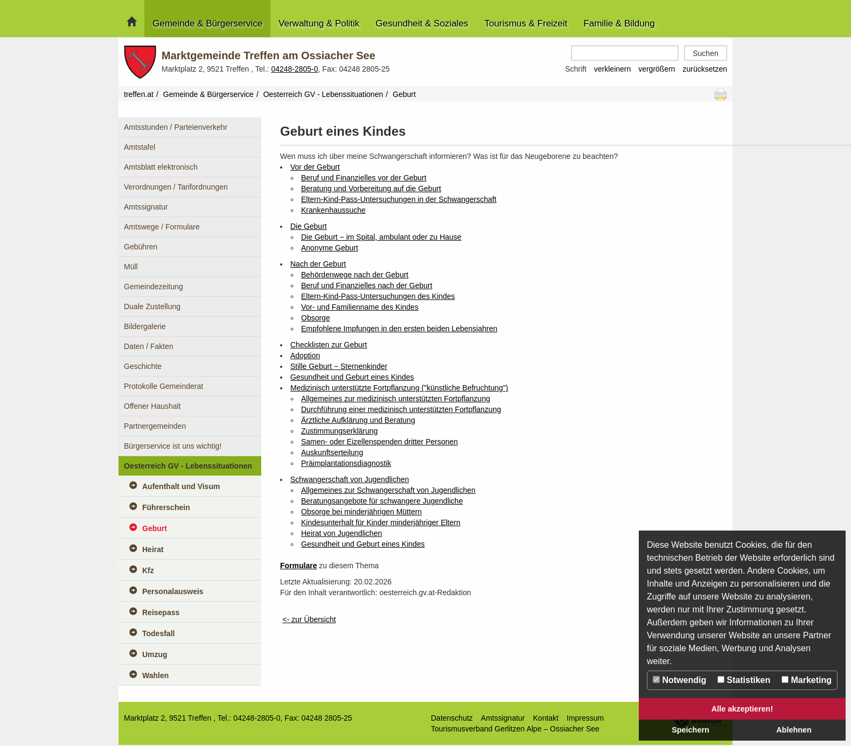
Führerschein (166, 507)
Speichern (690, 730)
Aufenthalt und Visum (181, 486)
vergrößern (656, 69)
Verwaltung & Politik (318, 23)
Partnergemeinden (155, 426)
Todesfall (158, 633)
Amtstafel (139, 147)
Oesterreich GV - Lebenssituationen (323, 94)
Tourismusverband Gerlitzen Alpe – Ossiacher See (515, 728)
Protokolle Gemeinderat (163, 386)
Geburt (154, 528)
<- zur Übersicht (309, 619)
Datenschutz (452, 718)
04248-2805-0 (294, 69)
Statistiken (743, 680)
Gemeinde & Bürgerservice (207, 23)
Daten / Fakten (148, 346)
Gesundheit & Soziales (421, 23)
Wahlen (155, 675)
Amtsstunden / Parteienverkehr (175, 127)
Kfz (148, 570)
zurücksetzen (705, 69)
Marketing (807, 680)
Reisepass (160, 612)
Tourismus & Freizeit (525, 23)
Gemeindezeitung (153, 286)
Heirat (153, 549)
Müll (131, 266)
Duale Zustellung (152, 306)
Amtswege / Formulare (162, 226)
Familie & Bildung (618, 23)
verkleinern (612, 69)
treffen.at (139, 94)
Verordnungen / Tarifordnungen (176, 187)
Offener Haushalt (152, 406)
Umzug (155, 654)
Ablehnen (794, 730)
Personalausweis (173, 591)
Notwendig (679, 680)
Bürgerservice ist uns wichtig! (172, 446)
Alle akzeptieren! (742, 709)
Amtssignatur (146, 207)
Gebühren (140, 246)
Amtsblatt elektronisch (161, 167)
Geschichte (143, 366)
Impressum (585, 718)
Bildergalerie (145, 326)
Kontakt (546, 718)
